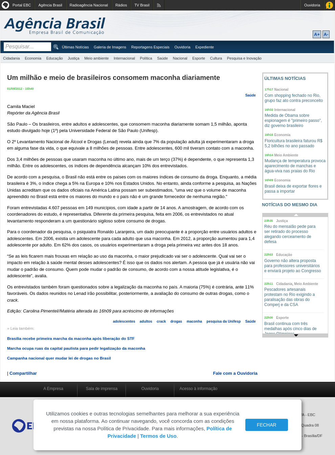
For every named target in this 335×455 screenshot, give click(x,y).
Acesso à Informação (329, 5)
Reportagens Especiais (150, 47)
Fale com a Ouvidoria (235, 373)
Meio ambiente (96, 58)
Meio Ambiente (286, 155)
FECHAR (266, 425)
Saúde (162, 58)
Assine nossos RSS (159, 5)
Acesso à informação (198, 388)
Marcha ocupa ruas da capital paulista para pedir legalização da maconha (76, 348)
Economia (33, 58)
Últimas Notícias (75, 47)
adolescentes (124, 321)
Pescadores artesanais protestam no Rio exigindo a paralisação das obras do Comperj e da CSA (289, 297)
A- (326, 34)
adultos (146, 321)
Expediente (204, 47)
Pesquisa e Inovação (244, 58)
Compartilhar (23, 373)
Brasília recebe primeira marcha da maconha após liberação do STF (71, 338)
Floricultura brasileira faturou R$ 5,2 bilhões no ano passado (293, 143)
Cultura (216, 58)
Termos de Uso (158, 436)
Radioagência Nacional (89, 5)
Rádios (121, 5)
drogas (176, 321)
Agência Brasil (50, 5)
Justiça (73, 58)
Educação (54, 58)
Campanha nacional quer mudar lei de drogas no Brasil (59, 358)
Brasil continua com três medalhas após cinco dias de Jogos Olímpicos (290, 328)
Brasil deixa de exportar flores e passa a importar (293, 189)
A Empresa (53, 388)
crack (161, 321)
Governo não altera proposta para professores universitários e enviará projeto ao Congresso (292, 265)
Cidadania (11, 58)
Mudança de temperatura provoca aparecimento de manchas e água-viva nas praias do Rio (295, 165)
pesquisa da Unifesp (223, 321)
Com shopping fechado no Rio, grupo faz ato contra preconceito (294, 98)
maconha (194, 321)
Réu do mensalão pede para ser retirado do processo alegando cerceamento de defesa (289, 234)
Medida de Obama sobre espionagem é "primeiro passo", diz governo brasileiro (293, 120)
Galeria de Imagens (110, 47)
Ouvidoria (312, 5)
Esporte (198, 58)
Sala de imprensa (101, 388)
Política (146, 58)
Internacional (124, 58)
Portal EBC (22, 5)
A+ (317, 34)
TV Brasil (142, 5)
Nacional (180, 58)
